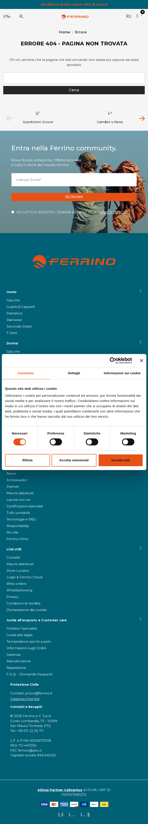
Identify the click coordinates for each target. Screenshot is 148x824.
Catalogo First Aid (24, 699)
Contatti (13, 557)
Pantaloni (14, 313)
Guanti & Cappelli (21, 307)
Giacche (13, 300)
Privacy (12, 597)
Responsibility (18, 526)
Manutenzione (19, 661)
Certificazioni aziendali (25, 506)
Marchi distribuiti (20, 493)
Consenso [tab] (26, 373)
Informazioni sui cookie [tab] (122, 373)
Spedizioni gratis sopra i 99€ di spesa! (74, 4)
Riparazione (16, 668)
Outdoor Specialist (22, 628)
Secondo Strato (19, 326)
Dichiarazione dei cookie (27, 610)
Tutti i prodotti (18, 513)
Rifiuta (27, 460)
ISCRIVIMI (74, 197)
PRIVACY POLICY (112, 212)
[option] (38, 117)
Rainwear (14, 320)
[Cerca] (22, 17)
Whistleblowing (19, 590)
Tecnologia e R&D (21, 519)
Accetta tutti (120, 460)
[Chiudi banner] (141, 360)
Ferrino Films (17, 539)
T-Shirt (12, 333)
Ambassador (17, 480)
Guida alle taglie (20, 635)
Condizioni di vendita (23, 603)
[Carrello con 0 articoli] (139, 17)
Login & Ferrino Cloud (24, 577)
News (11, 473)
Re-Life (12, 532)
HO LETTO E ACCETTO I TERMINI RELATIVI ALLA (71, 212)
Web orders (16, 584)
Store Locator (18, 570)
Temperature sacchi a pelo (29, 641)
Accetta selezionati (74, 460)
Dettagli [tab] (74, 373)
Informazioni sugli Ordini (26, 648)
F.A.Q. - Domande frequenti (30, 674)
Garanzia (13, 654)
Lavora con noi (19, 500)
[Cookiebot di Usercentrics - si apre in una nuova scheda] (113, 360)
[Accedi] (128, 17)
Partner (13, 486)
